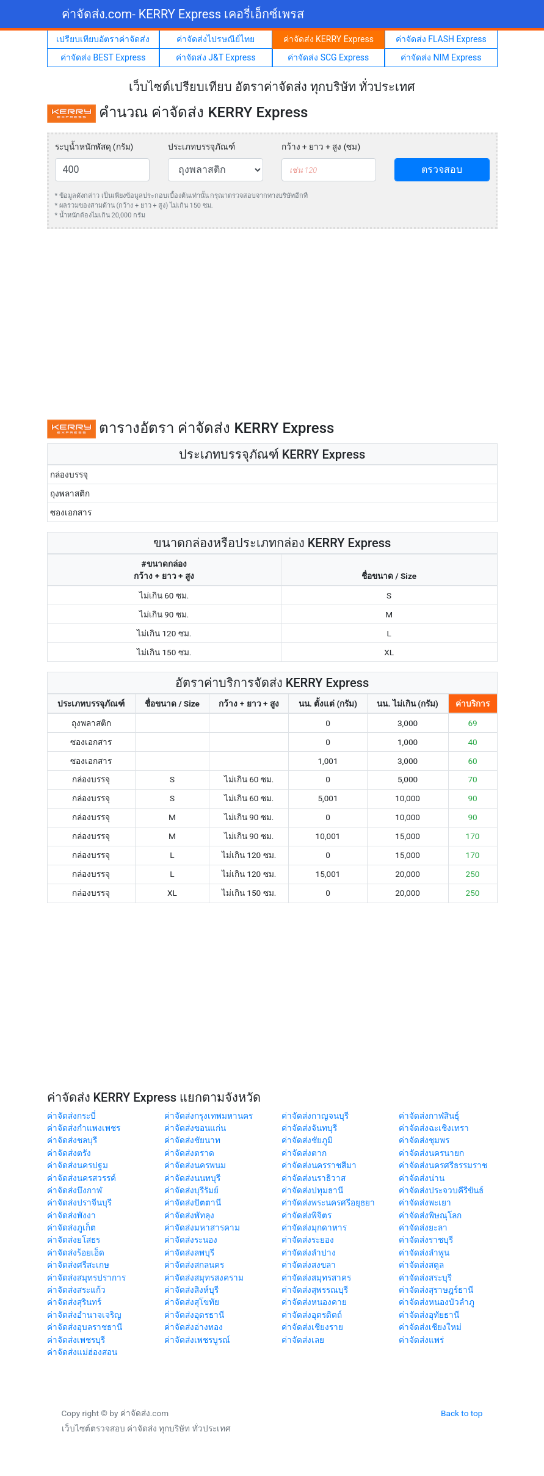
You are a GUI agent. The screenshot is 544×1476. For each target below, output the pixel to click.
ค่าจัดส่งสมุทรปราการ (86, 1277)
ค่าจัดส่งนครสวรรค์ (81, 1178)
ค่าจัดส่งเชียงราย (312, 1327)
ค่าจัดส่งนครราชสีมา (319, 1165)
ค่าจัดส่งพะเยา (425, 1202)
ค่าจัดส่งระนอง (190, 1240)
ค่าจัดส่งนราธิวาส (313, 1178)
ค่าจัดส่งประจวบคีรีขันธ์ (441, 1190)
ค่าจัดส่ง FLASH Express (441, 39)
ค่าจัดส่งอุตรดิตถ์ (311, 1315)
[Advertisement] (272, 324)
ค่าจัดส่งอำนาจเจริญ (84, 1315)
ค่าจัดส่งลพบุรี (189, 1252)
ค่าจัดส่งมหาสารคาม (202, 1227)
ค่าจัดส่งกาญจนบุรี (315, 1116)
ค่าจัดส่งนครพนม (195, 1165)
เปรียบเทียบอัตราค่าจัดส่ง (103, 39)
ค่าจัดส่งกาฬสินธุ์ (429, 1116)
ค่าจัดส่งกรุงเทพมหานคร (208, 1116)
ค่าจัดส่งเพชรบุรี (76, 1340)
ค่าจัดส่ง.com (183, 14)
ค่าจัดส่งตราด (189, 1153)
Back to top (461, 1413)
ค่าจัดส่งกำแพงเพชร (83, 1128)
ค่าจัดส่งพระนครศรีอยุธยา (328, 1202)
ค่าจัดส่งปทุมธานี (312, 1190)
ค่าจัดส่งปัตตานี (192, 1202)
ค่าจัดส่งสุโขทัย (191, 1302)
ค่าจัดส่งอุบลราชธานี (84, 1327)
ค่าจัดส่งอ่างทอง (193, 1327)
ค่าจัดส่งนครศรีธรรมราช (443, 1165)
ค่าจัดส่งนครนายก (431, 1153)
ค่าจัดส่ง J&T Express (216, 57)
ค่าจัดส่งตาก (304, 1153)
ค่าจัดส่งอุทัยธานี (429, 1315)
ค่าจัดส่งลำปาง (308, 1252)
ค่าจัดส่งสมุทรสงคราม (204, 1277)
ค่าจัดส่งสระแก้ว (76, 1290)
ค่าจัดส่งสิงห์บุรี (191, 1290)
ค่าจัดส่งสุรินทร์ (74, 1302)
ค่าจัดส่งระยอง (307, 1240)
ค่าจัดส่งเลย (302, 1340)
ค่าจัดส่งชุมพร (424, 1140)
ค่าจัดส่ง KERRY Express (328, 39)
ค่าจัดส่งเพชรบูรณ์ (197, 1340)
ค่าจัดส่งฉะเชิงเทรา (434, 1128)
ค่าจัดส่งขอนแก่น (195, 1128)
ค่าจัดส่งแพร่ (421, 1340)
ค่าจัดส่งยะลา (423, 1227)
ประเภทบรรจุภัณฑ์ (201, 146)
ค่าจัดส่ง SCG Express (328, 57)
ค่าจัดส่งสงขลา (308, 1265)
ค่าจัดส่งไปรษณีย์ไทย (215, 39)
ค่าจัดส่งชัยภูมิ (307, 1140)
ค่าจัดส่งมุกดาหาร (314, 1227)
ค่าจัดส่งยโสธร (73, 1240)
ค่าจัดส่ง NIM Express (441, 57)
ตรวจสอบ (441, 169)
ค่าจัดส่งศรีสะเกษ (78, 1265)
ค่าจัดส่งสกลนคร (194, 1265)
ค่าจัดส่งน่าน (421, 1178)
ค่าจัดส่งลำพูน (424, 1252)
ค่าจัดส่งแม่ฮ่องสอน (82, 1352)
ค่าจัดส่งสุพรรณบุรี (314, 1290)
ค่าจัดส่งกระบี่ (71, 1116)
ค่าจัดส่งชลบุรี (72, 1140)
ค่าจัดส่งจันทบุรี (309, 1128)
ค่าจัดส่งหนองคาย (314, 1302)
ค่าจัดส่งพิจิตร (306, 1215)
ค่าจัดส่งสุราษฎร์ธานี (436, 1290)
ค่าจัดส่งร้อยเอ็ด (75, 1252)
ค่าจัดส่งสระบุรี (425, 1277)
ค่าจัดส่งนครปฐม (77, 1165)
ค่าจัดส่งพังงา (71, 1215)
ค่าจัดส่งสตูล (421, 1265)
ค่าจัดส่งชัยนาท (192, 1140)
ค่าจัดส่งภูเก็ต (71, 1227)
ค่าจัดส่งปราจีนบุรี (79, 1202)
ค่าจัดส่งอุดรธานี (194, 1315)
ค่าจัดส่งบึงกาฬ (74, 1190)
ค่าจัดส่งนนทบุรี (192, 1178)
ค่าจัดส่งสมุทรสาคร (316, 1277)
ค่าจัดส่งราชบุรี (426, 1240)
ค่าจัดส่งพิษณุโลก (430, 1215)
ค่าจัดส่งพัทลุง (189, 1215)
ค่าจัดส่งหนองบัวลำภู (436, 1302)
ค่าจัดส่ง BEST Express (102, 57)
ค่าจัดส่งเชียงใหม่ (430, 1327)
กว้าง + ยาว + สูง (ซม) (321, 146)
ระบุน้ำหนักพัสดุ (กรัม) (94, 146)
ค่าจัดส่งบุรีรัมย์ (191, 1190)
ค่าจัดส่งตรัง (69, 1153)
